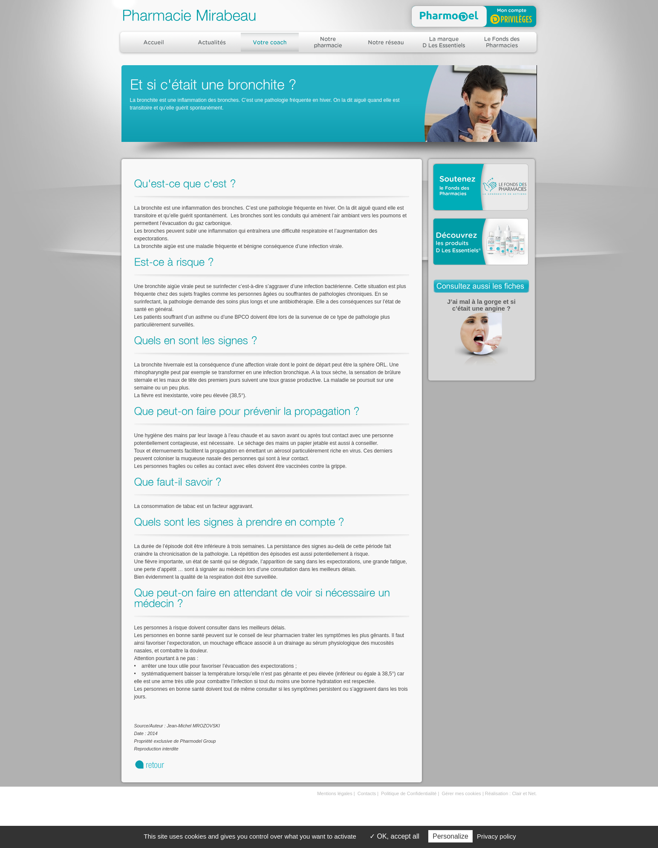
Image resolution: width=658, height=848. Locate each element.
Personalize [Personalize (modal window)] (450, 836)
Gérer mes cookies (461, 793)
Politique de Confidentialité (408, 793)
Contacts (367, 793)
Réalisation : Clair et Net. (511, 793)
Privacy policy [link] (496, 836)
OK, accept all (394, 836)
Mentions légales (334, 793)
